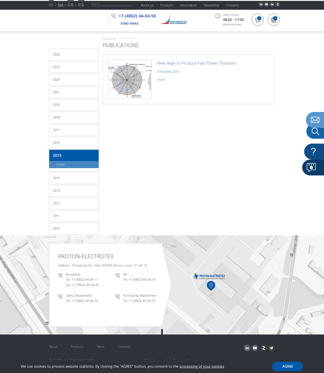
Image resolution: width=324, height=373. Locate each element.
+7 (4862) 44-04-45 (85, 285)
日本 (71, 4)
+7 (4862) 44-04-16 (142, 279)
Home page (109, 38)
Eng (60, 4)
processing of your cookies (201, 366)
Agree (287, 366)
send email (130, 23)
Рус (51, 4)
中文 (81, 4)
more (161, 79)
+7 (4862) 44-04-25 (142, 301)
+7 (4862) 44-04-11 (84, 279)
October (60, 164)
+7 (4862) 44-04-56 (137, 16)
